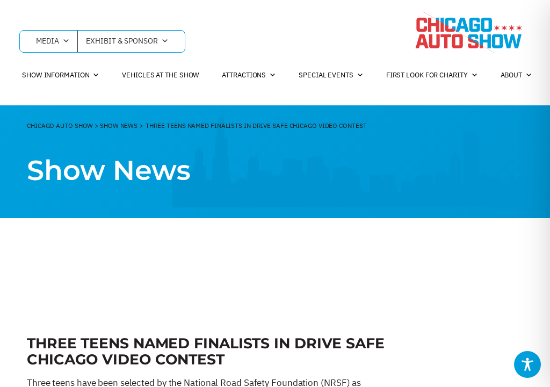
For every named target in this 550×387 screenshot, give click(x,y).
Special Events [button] (331, 75)
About (516, 75)
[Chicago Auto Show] (468, 32)
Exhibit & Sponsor (127, 41)
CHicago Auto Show (60, 125)
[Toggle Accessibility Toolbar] (527, 364)
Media (52, 41)
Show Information (60, 75)
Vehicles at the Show (160, 75)
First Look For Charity (432, 75)
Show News (119, 125)
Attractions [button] (249, 75)
